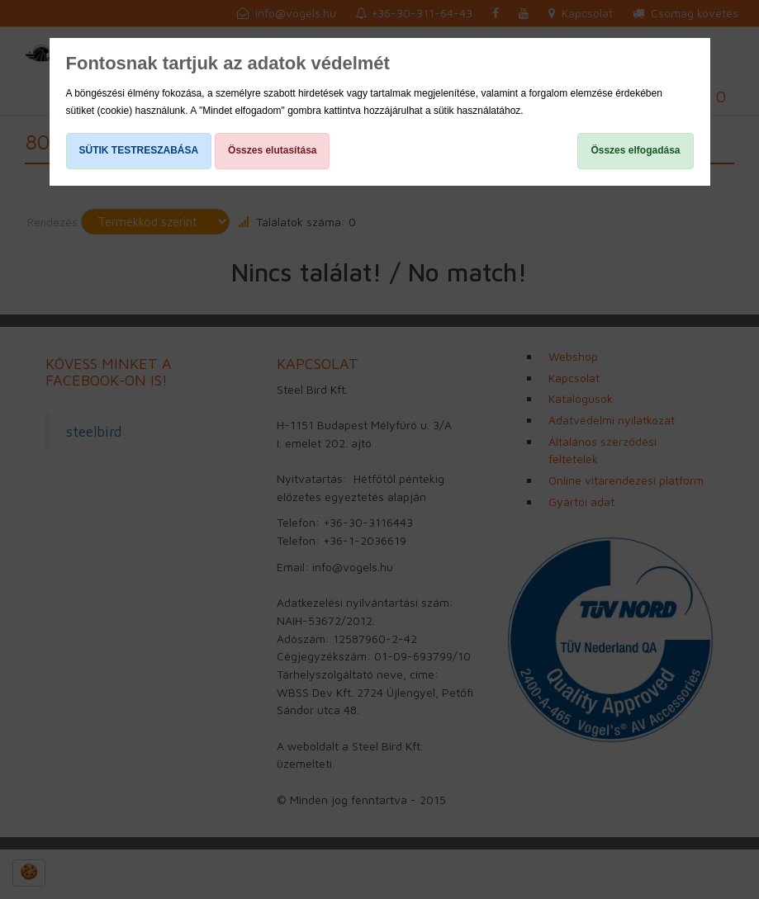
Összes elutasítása (272, 150)
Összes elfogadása (635, 150)
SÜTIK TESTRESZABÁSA (139, 150)
